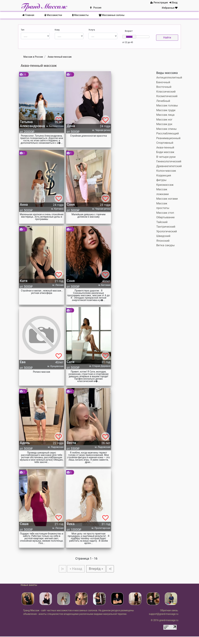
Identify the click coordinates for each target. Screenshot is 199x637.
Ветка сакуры (165, 245)
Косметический (166, 96)
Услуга (91, 30)
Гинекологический (168, 161)
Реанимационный (168, 138)
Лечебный (163, 101)
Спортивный (164, 142)
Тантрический (165, 226)
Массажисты (80, 15)
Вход (173, 2)
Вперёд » (97, 569)
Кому (57, 30)
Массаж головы (167, 105)
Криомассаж (165, 184)
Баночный (163, 82)
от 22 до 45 (127, 42)
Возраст (129, 31)
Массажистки (53, 15)
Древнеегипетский (169, 166)
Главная (28, 15)
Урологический (166, 231)
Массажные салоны (111, 15)
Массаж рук (164, 124)
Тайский (161, 222)
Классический (166, 91)
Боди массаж (165, 152)
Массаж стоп (165, 212)
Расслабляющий (167, 133)
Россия (95, 7)
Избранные (169, 7)
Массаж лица (165, 114)
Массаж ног (164, 119)
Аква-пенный (165, 147)
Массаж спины (166, 128)
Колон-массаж (166, 170)
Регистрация (159, 2)
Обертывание (165, 217)
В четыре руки (166, 156)
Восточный (163, 86)
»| (112, 569)
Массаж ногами (167, 198)
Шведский (163, 236)
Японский (163, 240)
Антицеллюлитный (169, 77)
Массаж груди (165, 110)
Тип (22, 30)
